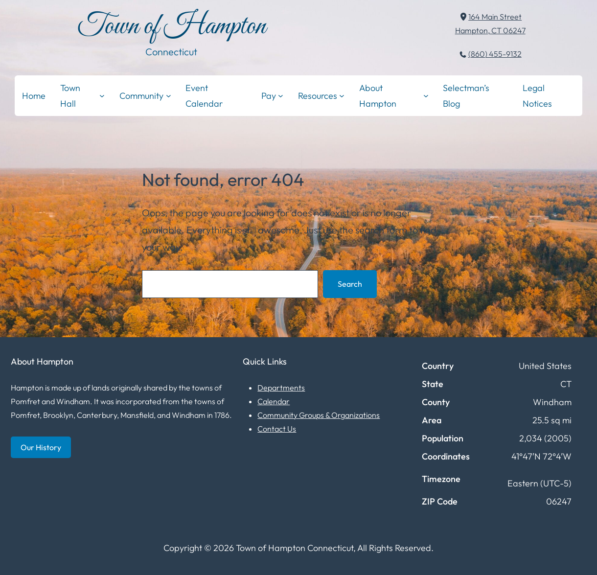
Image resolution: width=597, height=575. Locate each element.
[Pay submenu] (280, 95)
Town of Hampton (171, 26)
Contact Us (276, 429)
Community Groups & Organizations (318, 415)
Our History (41, 447)
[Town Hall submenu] (102, 95)
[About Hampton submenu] (426, 95)
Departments (281, 387)
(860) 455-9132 (495, 54)
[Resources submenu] (341, 95)
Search (350, 284)
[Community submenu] (168, 95)
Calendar (273, 401)
